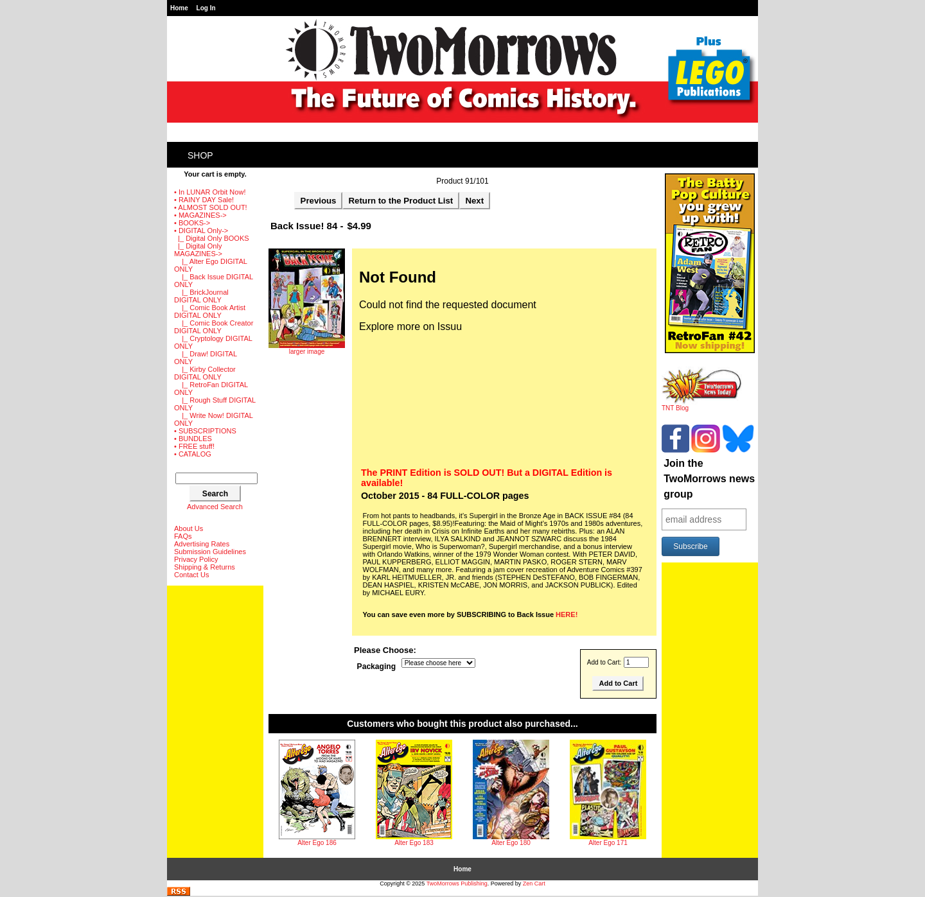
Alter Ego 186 (317, 842)
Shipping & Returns (204, 567)
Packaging (376, 666)
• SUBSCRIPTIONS (205, 431)
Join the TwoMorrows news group (709, 479)
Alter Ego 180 (511, 842)
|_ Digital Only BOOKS (211, 238)
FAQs (183, 536)
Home (179, 8)
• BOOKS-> (192, 223)
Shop (200, 155)
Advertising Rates (201, 544)
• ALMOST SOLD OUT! (210, 207)
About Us (188, 528)
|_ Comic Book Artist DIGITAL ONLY (209, 311)
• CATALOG (192, 454)
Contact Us (191, 575)
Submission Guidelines (210, 551)
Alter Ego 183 (414, 842)
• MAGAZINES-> (200, 215)
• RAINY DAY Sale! (204, 200)
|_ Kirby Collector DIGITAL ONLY (205, 373)
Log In (206, 8)
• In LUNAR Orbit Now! (209, 192)
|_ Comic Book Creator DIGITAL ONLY (213, 327)
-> (201, 230)
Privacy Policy (196, 559)
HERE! (566, 614)
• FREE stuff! (194, 446)
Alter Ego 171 (608, 842)
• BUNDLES (193, 438)
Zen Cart (534, 883)
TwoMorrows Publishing (457, 883)
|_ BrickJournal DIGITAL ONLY (201, 296)
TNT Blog (702, 405)
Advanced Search (215, 506)
